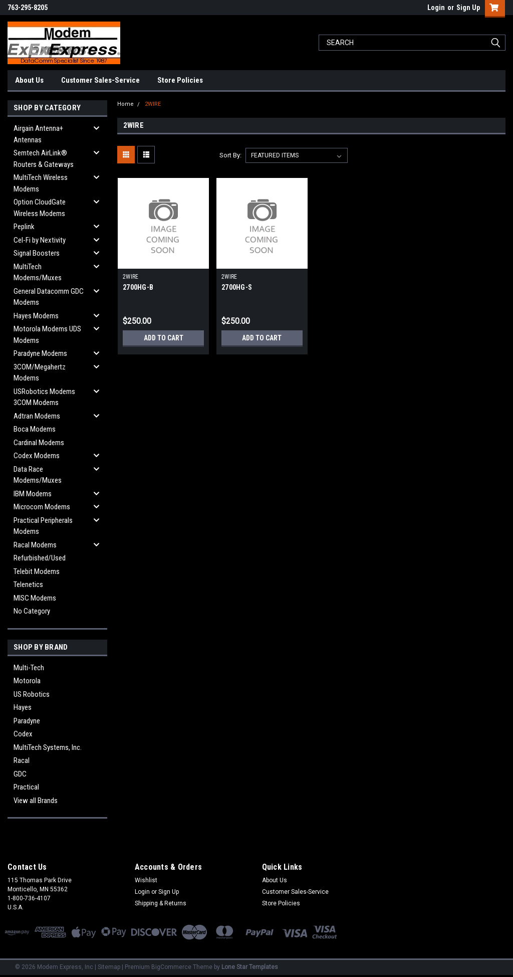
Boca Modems (35, 429)
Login (436, 8)
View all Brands (36, 800)
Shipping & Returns (160, 903)
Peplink (24, 226)
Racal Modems (35, 544)
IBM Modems (33, 493)
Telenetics (28, 584)
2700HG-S (236, 287)
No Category (32, 611)
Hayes (23, 707)
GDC (20, 773)
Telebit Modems (37, 571)
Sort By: (230, 155)
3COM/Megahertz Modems (40, 372)
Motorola (27, 680)
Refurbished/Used (40, 557)
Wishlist (146, 880)
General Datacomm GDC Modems (49, 297)
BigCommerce (171, 966)
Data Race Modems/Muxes (38, 475)
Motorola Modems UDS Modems (47, 334)
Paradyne (27, 720)
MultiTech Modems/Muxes (38, 272)
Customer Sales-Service (100, 80)
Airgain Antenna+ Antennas (38, 134)
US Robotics (32, 694)
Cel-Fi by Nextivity (40, 240)
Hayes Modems (36, 315)
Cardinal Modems (39, 442)
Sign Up (468, 8)
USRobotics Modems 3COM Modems (44, 397)
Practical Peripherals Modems (43, 526)
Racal (22, 760)
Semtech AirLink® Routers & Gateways (44, 158)
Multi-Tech (29, 667)
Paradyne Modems (40, 353)
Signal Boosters (37, 253)
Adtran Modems (37, 416)
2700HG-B (138, 287)
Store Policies (180, 80)
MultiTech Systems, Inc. (48, 747)
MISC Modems (35, 598)
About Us (29, 80)
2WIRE (153, 104)
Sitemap (109, 966)
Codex (23, 733)
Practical (26, 787)
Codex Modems (37, 455)
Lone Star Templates (249, 966)
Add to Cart (163, 338)
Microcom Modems (42, 506)
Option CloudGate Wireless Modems (40, 208)
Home (125, 104)
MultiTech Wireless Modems (41, 183)
